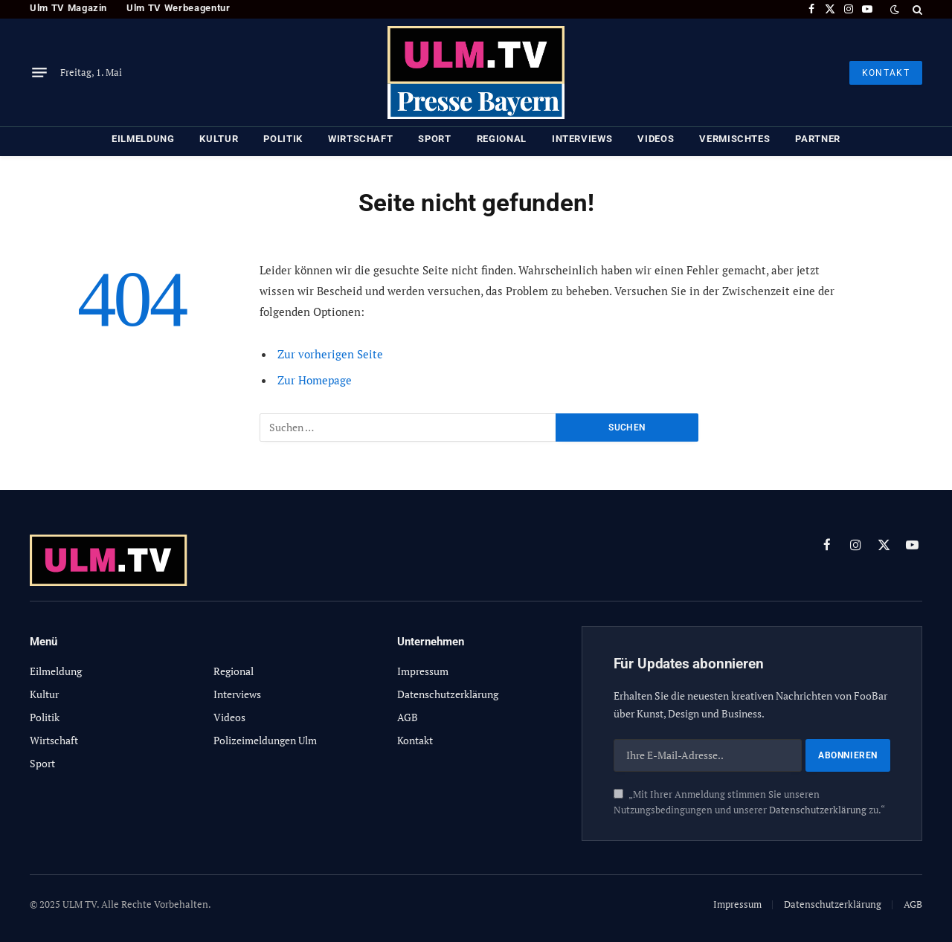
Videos (655, 138)
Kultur (218, 138)
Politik (283, 138)
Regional (502, 138)
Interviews (582, 138)
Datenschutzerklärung (817, 810)
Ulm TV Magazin (68, 7)
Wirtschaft (360, 138)
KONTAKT (886, 73)
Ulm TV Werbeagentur (178, 7)
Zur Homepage (314, 379)
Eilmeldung (143, 138)
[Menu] (39, 73)
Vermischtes (734, 138)
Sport (434, 138)
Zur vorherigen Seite (330, 353)
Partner (817, 138)
